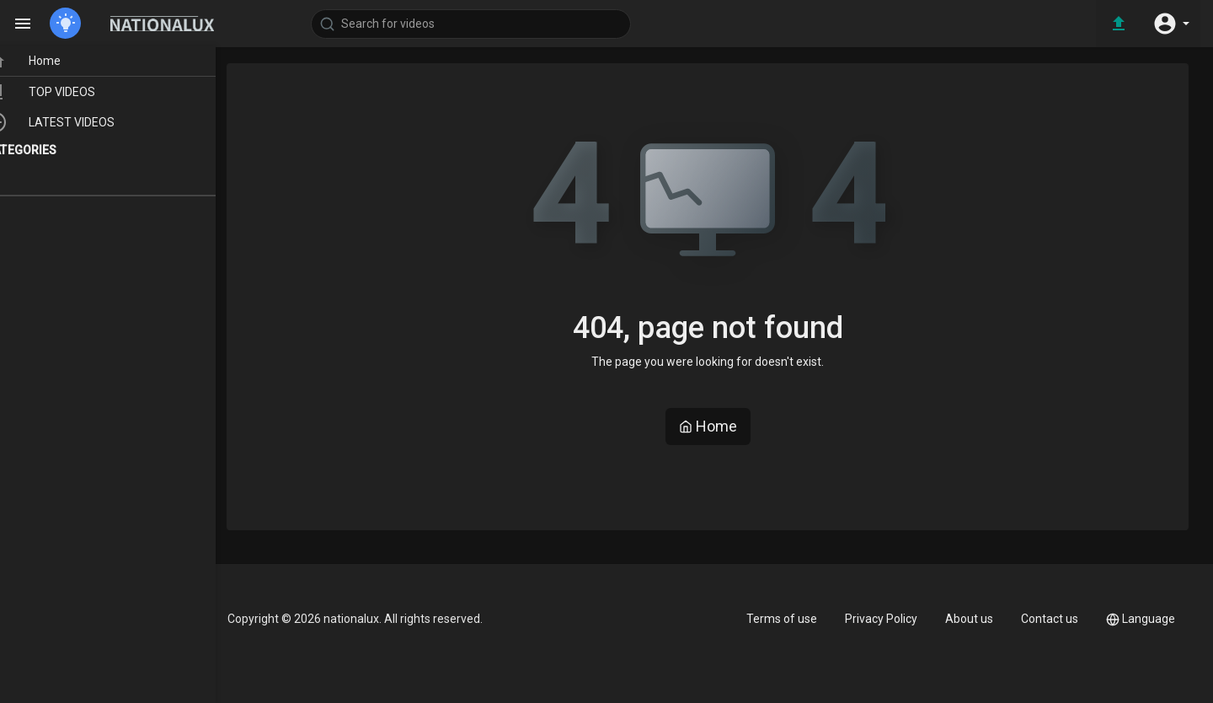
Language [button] (1140, 619)
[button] (1170, 23)
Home (708, 426)
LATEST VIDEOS (84, 124)
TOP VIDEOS (75, 93)
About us (969, 618)
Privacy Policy (881, 618)
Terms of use (781, 618)
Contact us (1049, 618)
